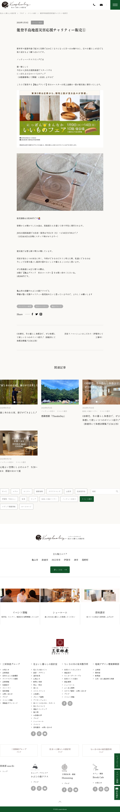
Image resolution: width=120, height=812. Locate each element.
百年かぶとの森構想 (10, 675)
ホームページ (26, 506)
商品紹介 (67, 672)
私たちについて (39, 706)
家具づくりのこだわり (72, 669)
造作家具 (36, 675)
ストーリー (6, 688)
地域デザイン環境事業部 (107, 664)
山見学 (68, 491)
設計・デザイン (39, 672)
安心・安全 (37, 685)
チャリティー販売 (25, 306)
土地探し (36, 694)
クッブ (33, 499)
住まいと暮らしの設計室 (8, 13)
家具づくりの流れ (71, 678)
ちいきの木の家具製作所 (76, 664)
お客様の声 (37, 715)
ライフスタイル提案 (10, 678)
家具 (23, 499)
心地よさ (36, 678)
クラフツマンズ (54, 491)
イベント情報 (7, 700)
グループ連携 (38, 697)
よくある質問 (69, 688)
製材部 (97, 672)
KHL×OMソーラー (90, 411)
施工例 (35, 712)
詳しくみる (60, 569)
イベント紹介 (32, 13)
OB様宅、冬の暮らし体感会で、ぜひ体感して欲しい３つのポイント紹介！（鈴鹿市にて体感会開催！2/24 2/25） (36, 337)
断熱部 (97, 675)
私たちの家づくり (40, 669)
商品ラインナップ (40, 709)
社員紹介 (5, 685)
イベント (36, 724)
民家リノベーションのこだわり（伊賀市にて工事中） (83, 335)
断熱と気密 (37, 682)
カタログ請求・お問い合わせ (75, 691)
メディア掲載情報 (9, 506)
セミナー (27, 491)
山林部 (97, 669)
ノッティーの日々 (48, 411)
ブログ (22, 13)
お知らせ (5, 669)
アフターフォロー (40, 700)
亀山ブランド (56, 306)
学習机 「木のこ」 (9, 499)
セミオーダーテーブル (72, 675)
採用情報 (5, 691)
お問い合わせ (7, 694)
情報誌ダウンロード (10, 703)
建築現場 (39, 491)
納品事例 (67, 682)
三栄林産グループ (11, 664)
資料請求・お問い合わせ (42, 727)
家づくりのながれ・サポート (44, 703)
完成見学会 (81, 491)
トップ (5, 771)
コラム (15, 491)
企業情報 (5, 682)
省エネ (35, 688)
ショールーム (38, 721)
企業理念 (5, 672)
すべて (4, 491)
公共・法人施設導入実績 (104, 678)
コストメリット (39, 691)
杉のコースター (41, 306)
